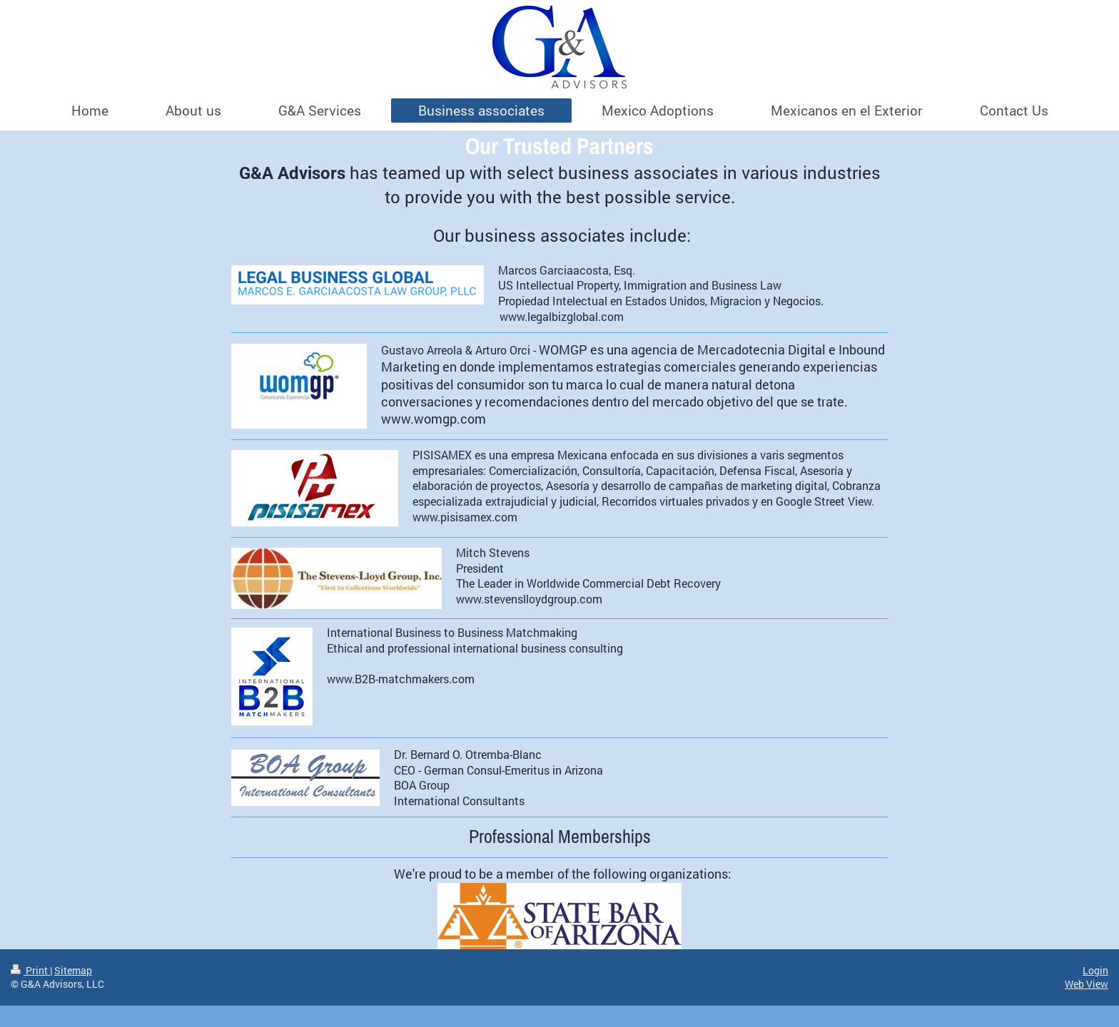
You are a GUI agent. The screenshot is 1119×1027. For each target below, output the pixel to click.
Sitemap (73, 970)
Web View (1086, 984)
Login (1095, 970)
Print (30, 970)
